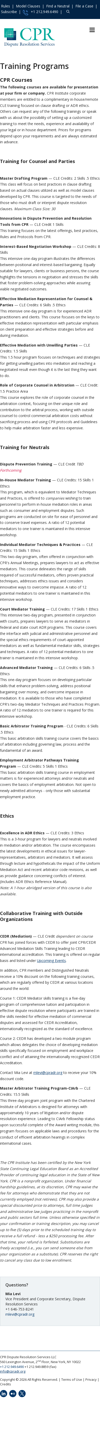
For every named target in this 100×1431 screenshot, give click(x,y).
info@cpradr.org (12, 1371)
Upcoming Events (51, 960)
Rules (5, 6)
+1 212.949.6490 (40, 12)
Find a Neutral (57, 6)
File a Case (84, 6)
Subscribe (9, 11)
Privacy (91, 1379)
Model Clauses (28, 6)
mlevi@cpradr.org (47, 1072)
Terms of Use (71, 1379)
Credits (5, 1384)
